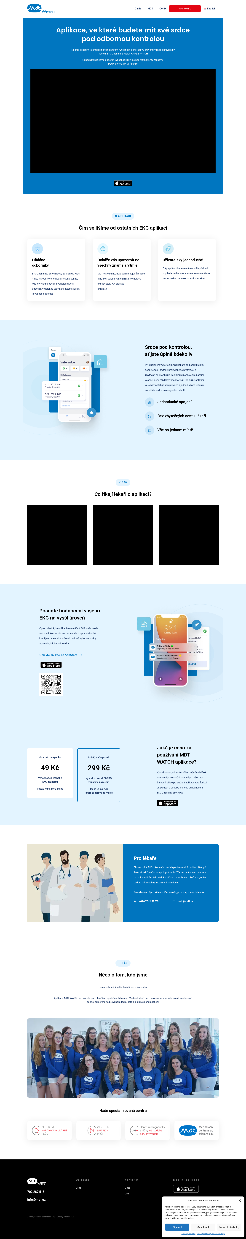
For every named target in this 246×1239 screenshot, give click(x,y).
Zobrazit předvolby (229, 1227)
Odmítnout (203, 1227)
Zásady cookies (188, 1234)
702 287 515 (35, 1192)
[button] (239, 1200)
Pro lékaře (185, 8)
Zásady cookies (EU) (65, 1217)
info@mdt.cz (36, 1200)
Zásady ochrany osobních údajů (211, 1234)
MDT (150, 8)
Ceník (162, 8)
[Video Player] (123, 121)
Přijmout (177, 1227)
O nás (138, 8)
